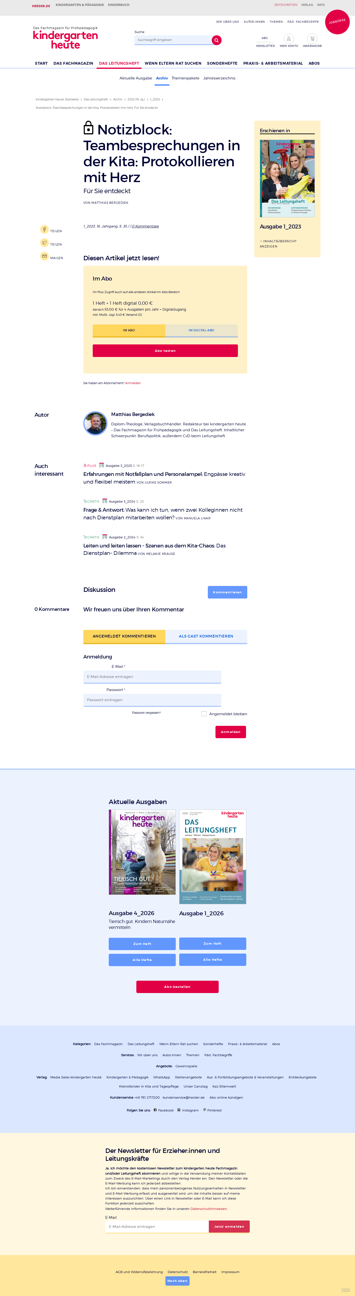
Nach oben (177, 1258)
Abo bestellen (177, 967)
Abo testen (165, 346)
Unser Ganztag (196, 1065)
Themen (276, 18)
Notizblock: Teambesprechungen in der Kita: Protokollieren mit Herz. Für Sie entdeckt (97, 104)
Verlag (302, 6)
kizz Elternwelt (224, 1065)
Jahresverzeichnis (219, 75)
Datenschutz (178, 1249)
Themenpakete (185, 75)
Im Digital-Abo (201, 326)
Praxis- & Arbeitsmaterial (273, 59)
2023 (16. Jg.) (136, 95)
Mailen (55, 252)
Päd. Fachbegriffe (303, 18)
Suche (139, 28)
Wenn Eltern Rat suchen (173, 59)
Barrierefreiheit (204, 1249)
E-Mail (118, 662)
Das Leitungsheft (119, 59)
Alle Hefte (142, 940)
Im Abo (129, 326)
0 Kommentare (146, 222)
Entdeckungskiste (303, 1056)
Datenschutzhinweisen (209, 1186)
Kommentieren (227, 588)
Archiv (162, 74)
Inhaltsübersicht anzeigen (278, 239)
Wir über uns (227, 18)
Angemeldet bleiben (227, 696)
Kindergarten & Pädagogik (81, 6)
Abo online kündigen (226, 1075)
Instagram (190, 1088)
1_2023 (155, 95)
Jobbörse (337, 17)
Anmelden (133, 378)
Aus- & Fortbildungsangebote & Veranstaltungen (245, 1056)
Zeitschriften (277, 6)
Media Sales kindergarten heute (76, 1056)
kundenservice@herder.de (184, 1075)
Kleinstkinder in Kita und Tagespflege (149, 1065)
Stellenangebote (188, 1056)
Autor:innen (254, 18)
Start (41, 59)
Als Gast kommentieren (206, 632)
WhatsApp (161, 1056)
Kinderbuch (124, 6)
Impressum (230, 1249)
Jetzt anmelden (229, 1204)
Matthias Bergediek (109, 199)
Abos (314, 59)
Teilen (55, 225)
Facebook (166, 1088)
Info (319, 6)
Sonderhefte (222, 59)
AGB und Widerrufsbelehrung (139, 1249)
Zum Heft (142, 924)
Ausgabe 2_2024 (119, 533)
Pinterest (214, 1088)
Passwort (115, 679)
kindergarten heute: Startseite (57, 95)
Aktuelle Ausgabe (136, 75)
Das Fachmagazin (73, 59)
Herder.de (41, 6)
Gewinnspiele (186, 1045)
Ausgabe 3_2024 (118, 497)
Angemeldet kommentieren (124, 632)
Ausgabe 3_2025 (115, 461)
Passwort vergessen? (146, 695)
